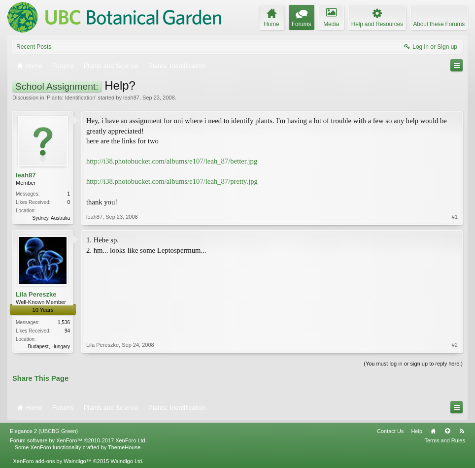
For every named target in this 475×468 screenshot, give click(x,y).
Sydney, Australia (51, 218)
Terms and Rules (444, 440)
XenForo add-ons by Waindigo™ (52, 461)
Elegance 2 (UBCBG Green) (44, 431)
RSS (461, 431)
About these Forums (439, 24)
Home (433, 431)
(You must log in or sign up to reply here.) (413, 364)
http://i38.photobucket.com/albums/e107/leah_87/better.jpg (171, 161)
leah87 (131, 97)
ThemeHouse (124, 447)
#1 (455, 217)
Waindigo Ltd (126, 461)
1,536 (64, 322)
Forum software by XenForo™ (78, 440)
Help (416, 431)
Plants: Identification (71, 97)
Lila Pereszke (36, 294)
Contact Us (390, 431)
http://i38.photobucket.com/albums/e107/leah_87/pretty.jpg (172, 181)
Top (447, 431)
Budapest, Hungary (49, 346)
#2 (455, 345)
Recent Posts (33, 46)
